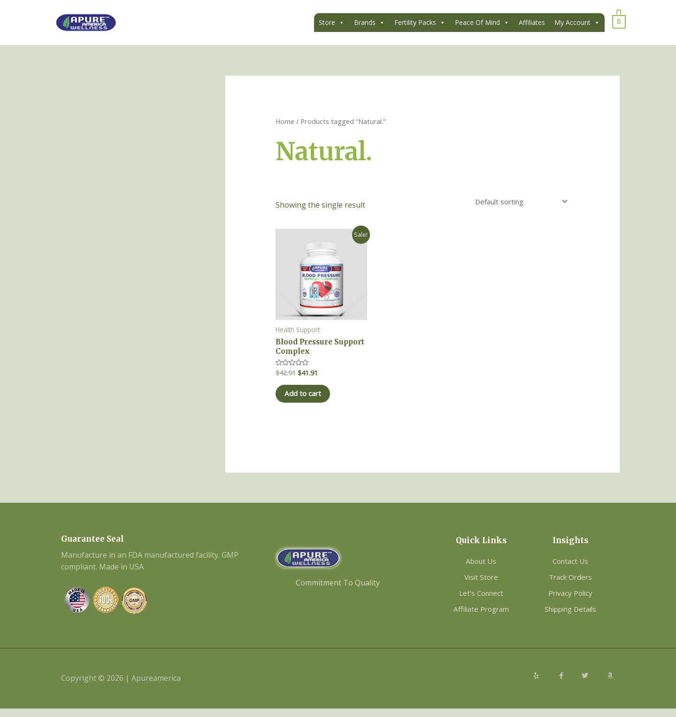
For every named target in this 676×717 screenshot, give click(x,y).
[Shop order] (515, 202)
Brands (369, 22)
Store (332, 22)
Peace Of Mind (482, 22)
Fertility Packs (420, 22)
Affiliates (532, 22)
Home (285, 121)
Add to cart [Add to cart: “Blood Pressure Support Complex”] (311, 400)
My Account (577, 22)
